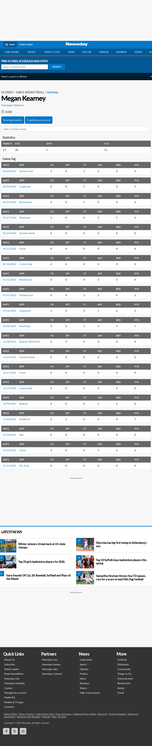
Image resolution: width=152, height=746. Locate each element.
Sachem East (28, 171)
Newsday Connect (52, 673)
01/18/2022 (11, 263)
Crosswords (124, 669)
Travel (121, 692)
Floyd (24, 248)
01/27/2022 (11, 217)
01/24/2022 (11, 233)
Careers (8, 687)
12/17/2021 (11, 372)
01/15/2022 (11, 279)
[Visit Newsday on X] (14, 731)
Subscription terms (45, 714)
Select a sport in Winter (16, 76)
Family (121, 687)
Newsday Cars (49, 659)
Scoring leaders (14, 120)
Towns (83, 687)
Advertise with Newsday (16, 716)
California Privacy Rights (84, 714)
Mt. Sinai (26, 465)
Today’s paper (11, 669)
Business (121, 52)
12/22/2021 (11, 357)
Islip (23, 434)
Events (138, 52)
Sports (32, 52)
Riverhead (26, 217)
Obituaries (123, 664)
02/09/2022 (11, 171)
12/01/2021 (11, 450)
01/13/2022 (11, 295)
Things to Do (125, 673)
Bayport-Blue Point (32, 341)
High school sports (90, 692)
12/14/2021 (11, 388)
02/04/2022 (11, 186)
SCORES (9, 92)
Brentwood (27, 201)
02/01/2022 (11, 201)
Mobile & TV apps (13, 702)
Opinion (104, 52)
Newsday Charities (14, 683)
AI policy (50, 716)
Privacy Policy (10, 714)
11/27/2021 (11, 465)
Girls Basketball (32, 92)
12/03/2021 (11, 434)
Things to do (52, 52)
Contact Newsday (117, 714)
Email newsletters (13, 673)
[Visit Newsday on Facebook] (5, 731)
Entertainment (125, 678)
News (71, 52)
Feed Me (86, 52)
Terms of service (26, 714)
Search (59, 66)
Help (42, 716)
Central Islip (28, 263)
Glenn (24, 450)
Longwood (27, 186)
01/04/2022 (11, 326)
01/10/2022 (11, 310)
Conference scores (41, 120)
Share (8, 112)
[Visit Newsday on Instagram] (22, 731)
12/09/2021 (11, 403)
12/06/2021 (11, 419)
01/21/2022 (11, 248)
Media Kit (9, 697)
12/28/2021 (11, 341)
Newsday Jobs (49, 669)
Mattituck (26, 419)
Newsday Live (11, 678)
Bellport (25, 403)
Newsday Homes (51, 664)
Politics (84, 673)
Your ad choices (63, 714)
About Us (9, 659)
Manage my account (15, 692)
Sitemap (34, 716)
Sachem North (29, 233)
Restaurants (124, 683)
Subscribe (9, 664)
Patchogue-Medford (14, 105)
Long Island (12, 52)
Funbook (122, 659)
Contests (9, 706)
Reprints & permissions (138, 714)
